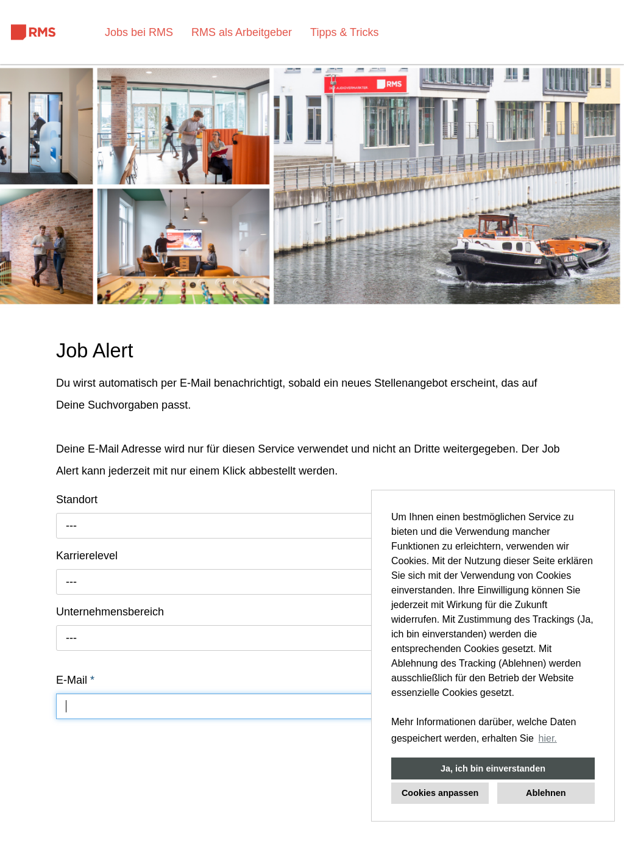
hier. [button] (548, 738)
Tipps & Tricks (344, 32)
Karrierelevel (87, 556)
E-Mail (75, 680)
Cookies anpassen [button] (440, 793)
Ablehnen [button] (546, 793)
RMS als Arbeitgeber (241, 32)
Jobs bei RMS (139, 32)
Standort (77, 499)
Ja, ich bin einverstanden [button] (493, 768)
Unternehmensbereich (110, 612)
